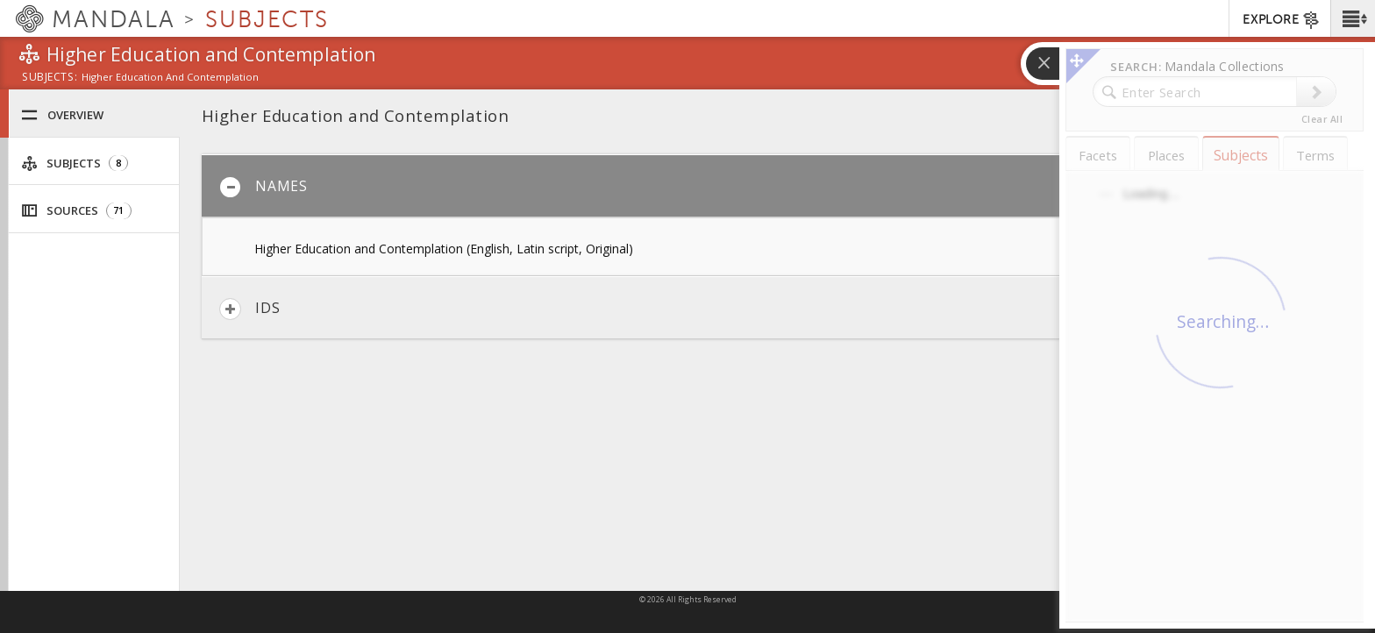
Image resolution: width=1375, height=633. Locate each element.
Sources (76, 211)
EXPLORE (1282, 20)
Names (263, 187)
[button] (1352, 18)
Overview (62, 115)
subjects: (49, 78)
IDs (249, 309)
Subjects (74, 163)
